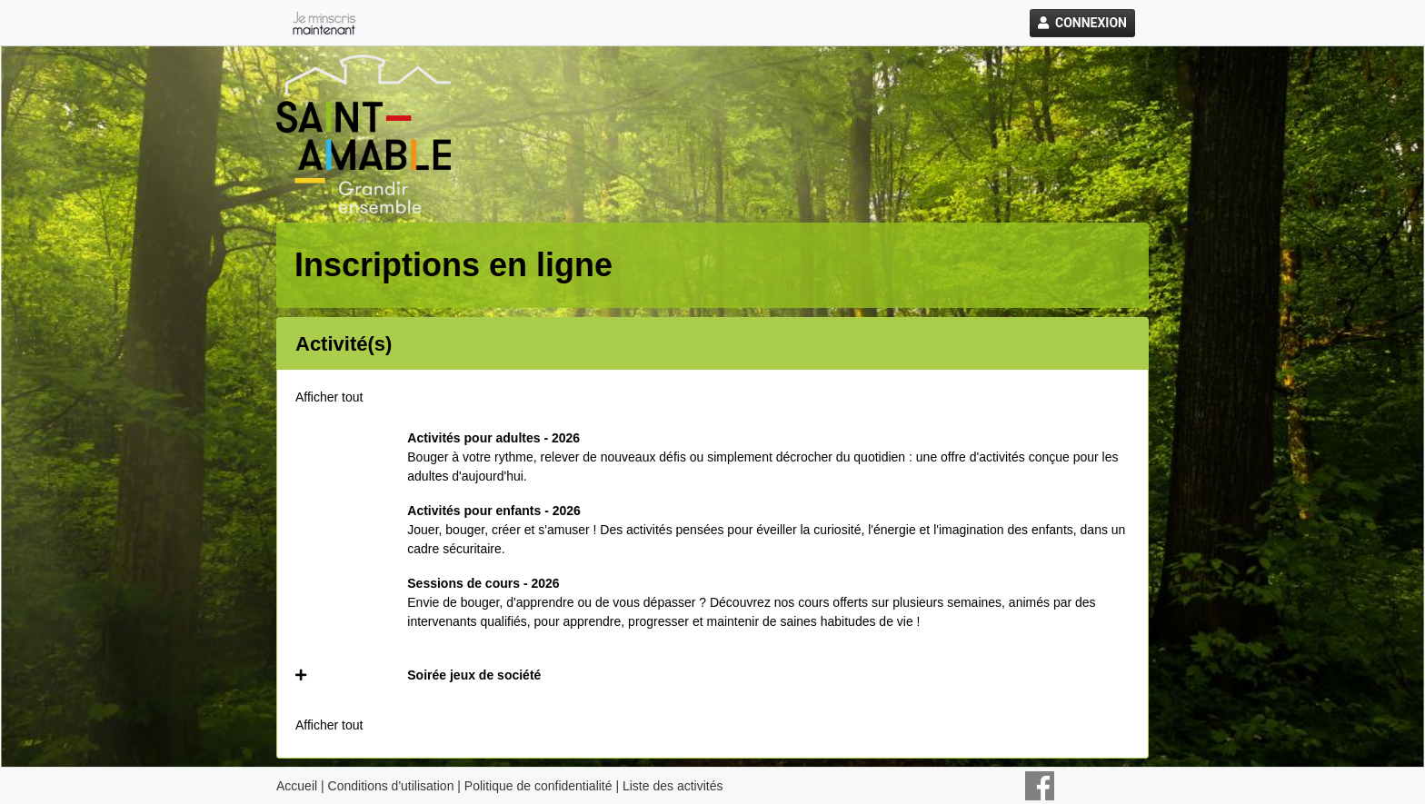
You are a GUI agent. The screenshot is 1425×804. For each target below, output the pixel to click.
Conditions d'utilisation (391, 786)
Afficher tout (329, 397)
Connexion (1082, 22)
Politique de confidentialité (538, 786)
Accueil (296, 786)
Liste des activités (673, 786)
